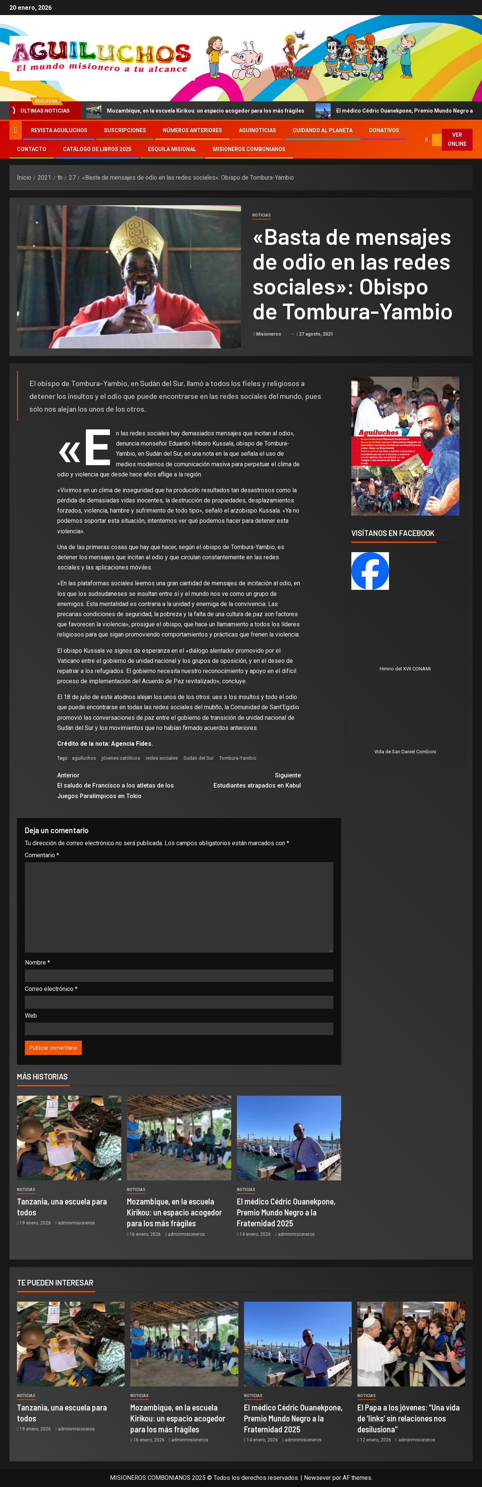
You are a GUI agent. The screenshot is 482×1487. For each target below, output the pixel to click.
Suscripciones (125, 130)
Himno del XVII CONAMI (405, 669)
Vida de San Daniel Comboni (405, 751)
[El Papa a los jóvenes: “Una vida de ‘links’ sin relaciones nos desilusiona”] (411, 1344)
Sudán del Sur (198, 758)
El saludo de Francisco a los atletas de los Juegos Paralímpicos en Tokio (118, 784)
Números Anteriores (192, 130)
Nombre (37, 962)
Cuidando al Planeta (322, 130)
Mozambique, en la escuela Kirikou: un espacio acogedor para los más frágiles (204, 110)
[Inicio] (15, 130)
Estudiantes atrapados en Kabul (240, 779)
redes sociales (162, 758)
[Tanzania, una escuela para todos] (69, 1138)
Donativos (384, 130)
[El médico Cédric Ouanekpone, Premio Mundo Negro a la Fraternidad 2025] (289, 1138)
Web (31, 1015)
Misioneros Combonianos (249, 149)
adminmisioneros (76, 1223)
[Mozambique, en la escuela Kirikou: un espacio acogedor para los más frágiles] (179, 1138)
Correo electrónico (51, 988)
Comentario (42, 855)
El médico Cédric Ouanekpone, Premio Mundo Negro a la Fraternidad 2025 (286, 1212)
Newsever (317, 1477)
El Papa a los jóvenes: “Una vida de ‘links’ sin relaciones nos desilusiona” (408, 1418)
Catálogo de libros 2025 (97, 149)
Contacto (31, 149)
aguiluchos (84, 758)
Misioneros (269, 334)
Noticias (261, 215)
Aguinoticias (257, 130)
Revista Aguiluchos (59, 130)
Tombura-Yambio (237, 758)
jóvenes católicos (121, 758)
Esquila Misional (172, 149)
